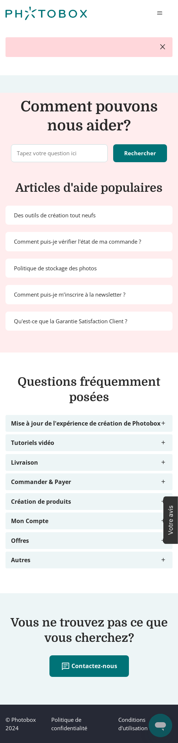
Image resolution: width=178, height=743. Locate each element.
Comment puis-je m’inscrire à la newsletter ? (69, 294)
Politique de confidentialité (69, 724)
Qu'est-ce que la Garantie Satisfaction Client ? (70, 321)
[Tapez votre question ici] (59, 153)
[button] (170, 520)
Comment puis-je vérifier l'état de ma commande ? (77, 241)
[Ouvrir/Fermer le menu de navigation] (160, 13)
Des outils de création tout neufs (55, 215)
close (162, 47)
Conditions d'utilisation (133, 724)
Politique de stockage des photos (55, 268)
